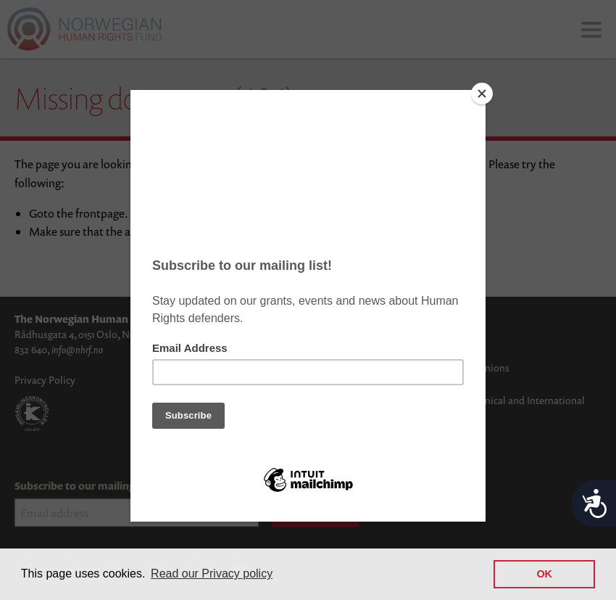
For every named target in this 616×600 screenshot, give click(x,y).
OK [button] (544, 574)
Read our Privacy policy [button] (211, 573)
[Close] (482, 93)
